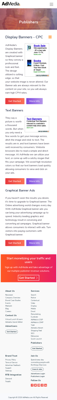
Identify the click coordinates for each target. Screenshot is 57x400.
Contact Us (10, 315)
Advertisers (11, 326)
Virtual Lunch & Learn (14, 319)
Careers (8, 311)
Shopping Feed (36, 331)
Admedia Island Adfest (13, 322)
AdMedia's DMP (37, 322)
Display (34, 306)
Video (33, 303)
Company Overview (12, 298)
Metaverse (35, 336)
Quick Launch (36, 339)
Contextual (35, 300)
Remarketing (36, 314)
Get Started (14, 101)
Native (33, 298)
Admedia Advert (37, 328)
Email (33, 311)
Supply (8, 381)
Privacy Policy (10, 360)
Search (33, 295)
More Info (34, 101)
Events (7, 303)
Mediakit (8, 306)
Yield (33, 325)
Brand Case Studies (13, 300)
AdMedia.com (27, 397)
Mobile (33, 309)
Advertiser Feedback (12, 365)
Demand (8, 379)
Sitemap (8, 371)
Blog (7, 309)
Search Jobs (37, 369)
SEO (32, 333)
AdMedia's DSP (37, 320)
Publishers (36, 343)
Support (8, 368)
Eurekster (34, 317)
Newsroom (9, 295)
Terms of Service (11, 362)
